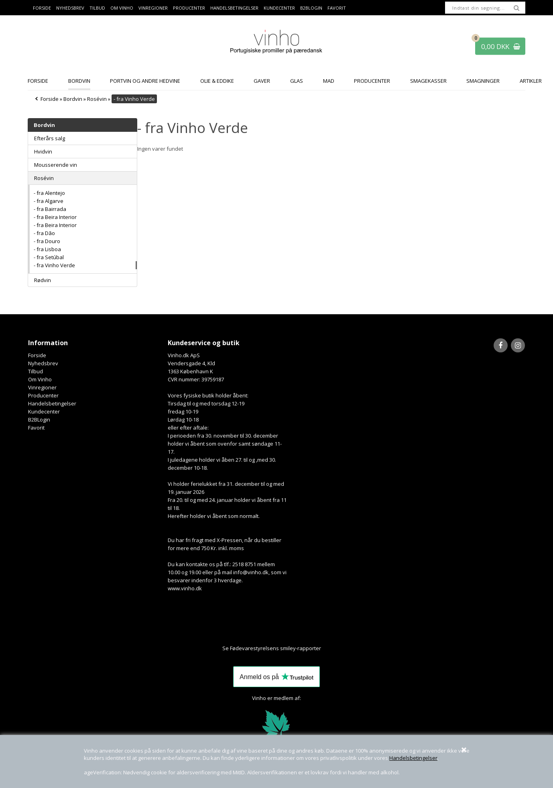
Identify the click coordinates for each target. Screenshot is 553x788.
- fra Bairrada (50, 209)
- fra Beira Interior (55, 217)
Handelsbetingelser (413, 757)
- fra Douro (47, 241)
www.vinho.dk (185, 588)
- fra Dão (44, 233)
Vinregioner (153, 8)
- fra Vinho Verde (54, 265)
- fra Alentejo (49, 192)
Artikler (531, 80)
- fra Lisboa (47, 249)
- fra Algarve (48, 201)
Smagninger (483, 80)
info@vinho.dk (250, 572)
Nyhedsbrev (70, 8)
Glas (296, 80)
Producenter (189, 8)
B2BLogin (311, 8)
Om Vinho (121, 8)
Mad (328, 80)
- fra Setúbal (49, 257)
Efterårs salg (49, 138)
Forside (42, 8)
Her (326, 648)
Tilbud (97, 8)
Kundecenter (279, 8)
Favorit (336, 8)
